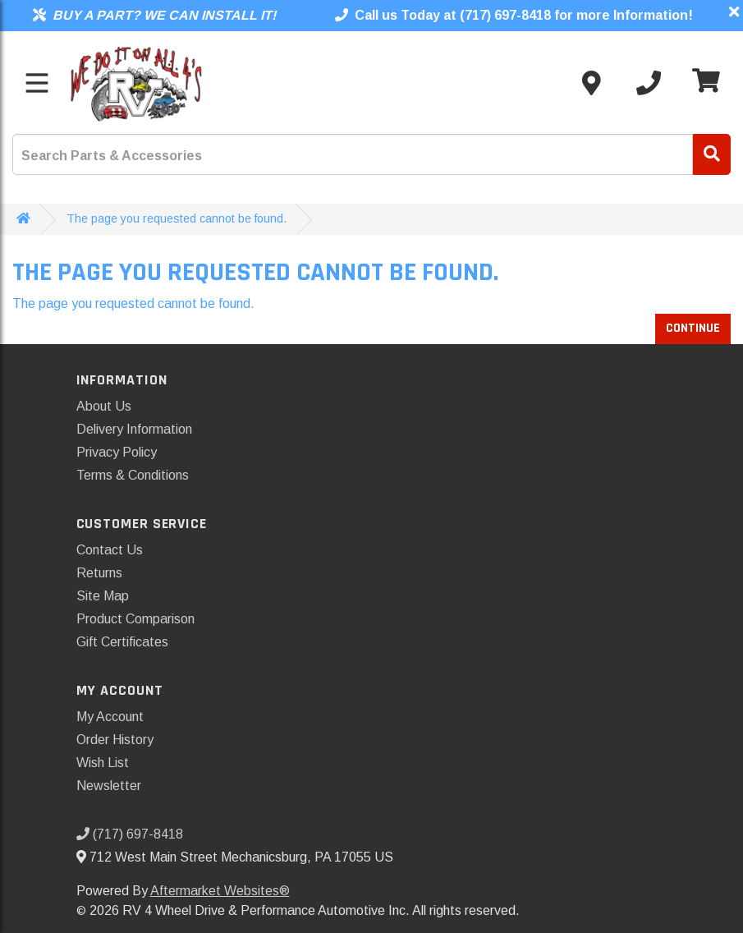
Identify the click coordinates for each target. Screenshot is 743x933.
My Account (110, 717)
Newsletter (108, 786)
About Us (103, 406)
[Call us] (648, 83)
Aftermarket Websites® (220, 891)
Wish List (102, 763)
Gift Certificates (122, 642)
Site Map (102, 596)
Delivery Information (134, 429)
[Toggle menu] (37, 83)
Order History (115, 740)
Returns (99, 573)
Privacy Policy (116, 452)
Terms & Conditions (132, 475)
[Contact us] (591, 83)
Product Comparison (135, 619)
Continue (693, 328)
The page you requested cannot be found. (177, 218)
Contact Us (109, 550)
